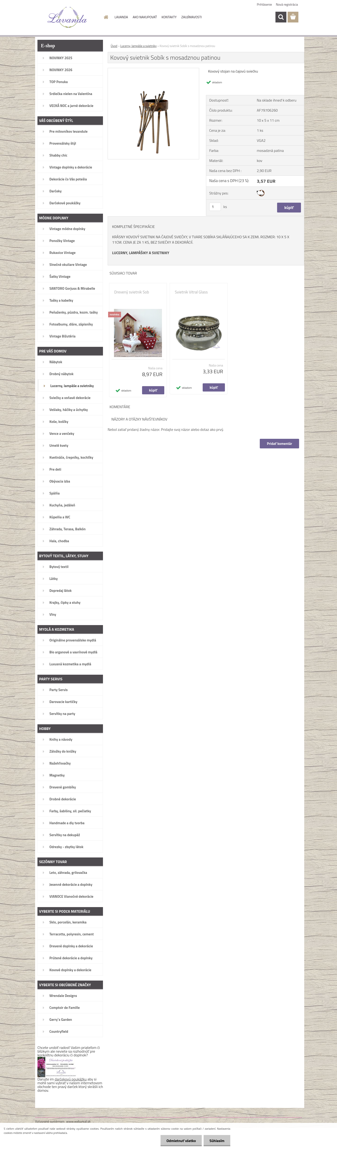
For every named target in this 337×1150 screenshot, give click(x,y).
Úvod (114, 46)
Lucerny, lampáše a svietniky (138, 46)
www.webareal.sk (78, 1121)
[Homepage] (105, 17)
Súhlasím (216, 1140)
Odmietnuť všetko (181, 1140)
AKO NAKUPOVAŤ (145, 17)
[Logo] (67, 17)
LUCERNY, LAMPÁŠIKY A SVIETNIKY (140, 253)
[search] (280, 17)
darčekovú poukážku (71, 1079)
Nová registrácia (287, 4)
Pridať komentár (279, 443)
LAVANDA (121, 17)
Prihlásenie (264, 4)
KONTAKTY (168, 17)
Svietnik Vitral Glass (191, 292)
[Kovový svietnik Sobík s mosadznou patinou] (153, 70)
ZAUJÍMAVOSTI (191, 17)
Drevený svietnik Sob (131, 292)
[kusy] (215, 207)
